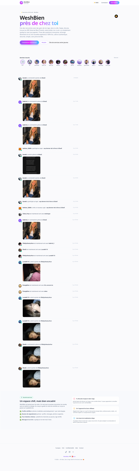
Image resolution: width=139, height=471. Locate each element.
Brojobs (44, 42)
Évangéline (26, 285)
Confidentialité (70, 448)
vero (74, 456)
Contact (81, 448)
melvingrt (47, 214)
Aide (76, 448)
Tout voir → (116, 57)
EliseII (43, 78)
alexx (45, 291)
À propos (58, 448)
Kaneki (25, 78)
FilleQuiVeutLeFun (28, 243)
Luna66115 (44, 249)
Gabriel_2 (26, 101)
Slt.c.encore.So (48, 285)
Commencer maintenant (29, 42)
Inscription (114, 2)
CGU (63, 448)
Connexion (104, 2)
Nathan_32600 (27, 148)
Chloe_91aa (26, 214)
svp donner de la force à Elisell (53, 148)
